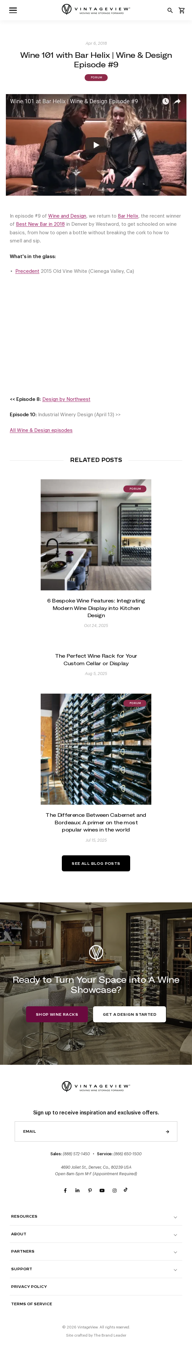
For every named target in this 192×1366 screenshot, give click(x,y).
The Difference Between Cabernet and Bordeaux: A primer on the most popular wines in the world (96, 822)
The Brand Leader (110, 1335)
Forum (96, 77)
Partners (22, 1251)
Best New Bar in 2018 (40, 224)
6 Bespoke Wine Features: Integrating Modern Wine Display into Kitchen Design (96, 607)
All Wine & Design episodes (41, 430)
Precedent (27, 271)
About (18, 1234)
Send (167, 1131)
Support (21, 1269)
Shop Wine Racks (57, 1014)
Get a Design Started (129, 1014)
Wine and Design (67, 216)
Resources (24, 1216)
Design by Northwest (66, 399)
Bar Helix (128, 216)
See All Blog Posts (96, 863)
